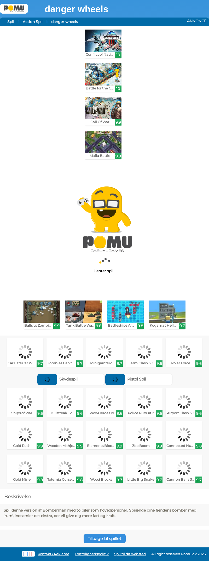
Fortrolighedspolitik (92, 554)
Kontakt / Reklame (53, 554)
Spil (10, 21)
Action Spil (33, 21)
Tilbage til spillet (104, 538)
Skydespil (57, 379)
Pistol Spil (125, 379)
